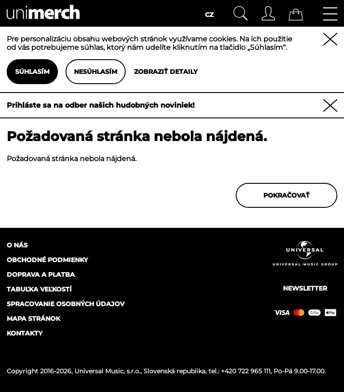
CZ (209, 15)
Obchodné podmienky (47, 260)
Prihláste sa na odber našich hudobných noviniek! (101, 105)
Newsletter (305, 288)
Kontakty (24, 333)
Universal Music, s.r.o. (107, 371)
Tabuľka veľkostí (39, 289)
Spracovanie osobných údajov (65, 304)
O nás (17, 245)
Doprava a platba (41, 275)
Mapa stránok (33, 319)
